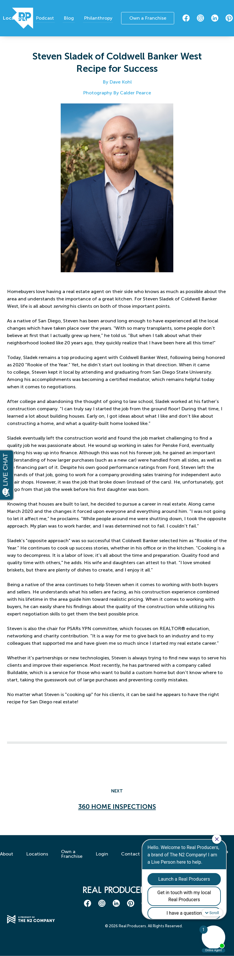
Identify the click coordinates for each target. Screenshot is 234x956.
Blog (70, 18)
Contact (130, 859)
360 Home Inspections (117, 807)
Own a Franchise (146, 18)
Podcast (48, 18)
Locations (19, 18)
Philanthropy (97, 18)
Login (100, 859)
